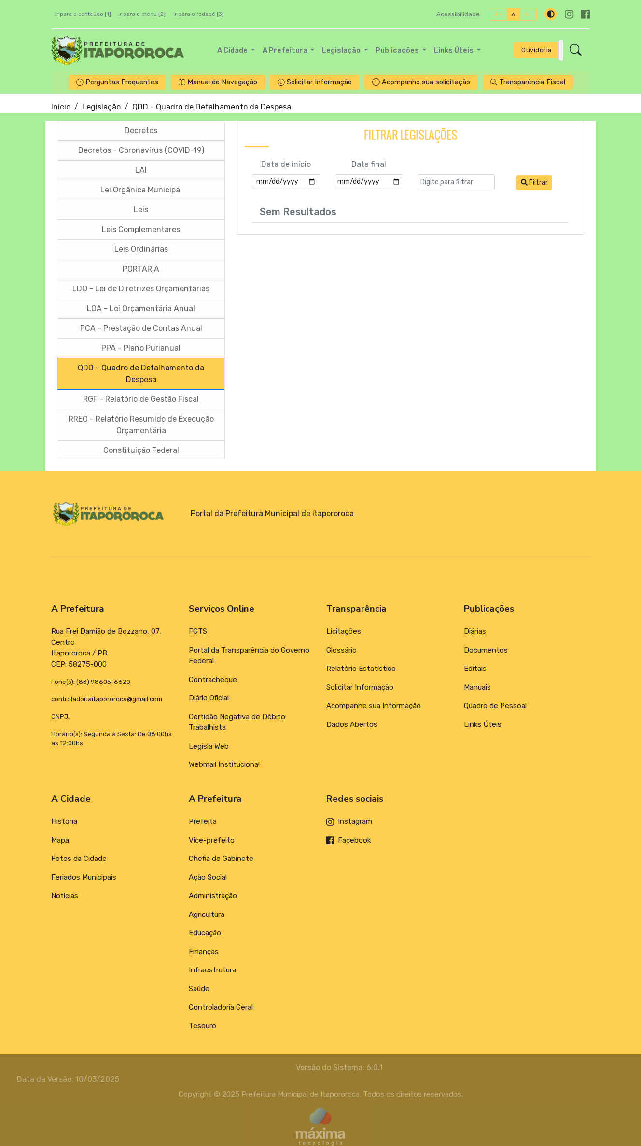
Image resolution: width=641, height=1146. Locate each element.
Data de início (286, 165)
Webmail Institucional (224, 764)
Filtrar (534, 183)
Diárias (475, 631)
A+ (498, 14)
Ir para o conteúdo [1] (83, 14)
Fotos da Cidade (79, 858)
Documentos (486, 650)
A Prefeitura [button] (286, 50)
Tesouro (202, 1026)
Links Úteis (483, 724)
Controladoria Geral (221, 1007)
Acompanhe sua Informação (373, 705)
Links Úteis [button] (454, 50)
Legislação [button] (342, 50)
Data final (368, 165)
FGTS (198, 631)
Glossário (341, 650)
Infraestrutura (212, 970)
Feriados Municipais (83, 877)
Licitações (343, 631)
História (64, 821)
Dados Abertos (351, 724)
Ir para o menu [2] (142, 14)
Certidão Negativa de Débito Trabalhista (237, 722)
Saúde (199, 988)
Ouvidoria (536, 50)
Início (60, 106)
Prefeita (203, 821)
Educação (205, 932)
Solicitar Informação (359, 687)
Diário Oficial (209, 698)
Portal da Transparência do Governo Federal (249, 656)
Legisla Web (209, 746)
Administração (213, 895)
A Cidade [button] (233, 50)
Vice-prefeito (212, 840)
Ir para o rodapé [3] (198, 14)
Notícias (64, 895)
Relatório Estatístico (361, 668)
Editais (475, 668)
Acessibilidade (458, 14)
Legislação (101, 106)
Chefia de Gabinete (221, 858)
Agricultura (206, 914)
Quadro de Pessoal (495, 705)
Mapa (60, 840)
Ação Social (208, 877)
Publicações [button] (398, 50)
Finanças (204, 951)
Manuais (477, 687)
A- (528, 14)
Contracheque (213, 679)
